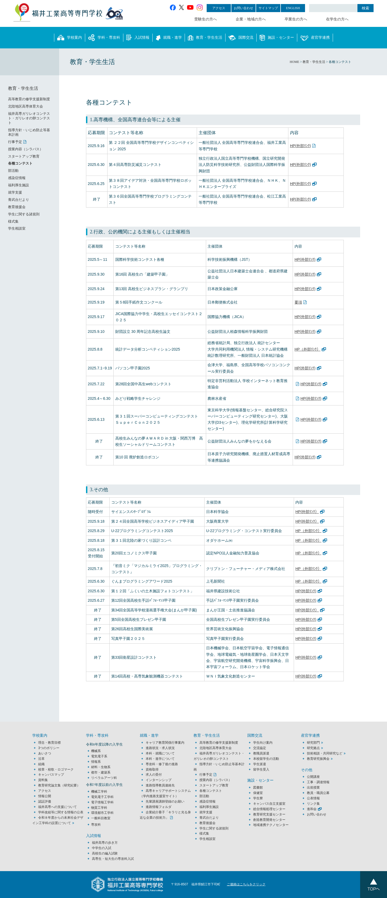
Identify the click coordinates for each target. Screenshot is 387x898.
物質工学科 (99, 808)
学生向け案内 (263, 742)
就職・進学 (169, 38)
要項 (298, 302)
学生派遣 (259, 764)
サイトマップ (268, 8)
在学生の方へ (337, 19)
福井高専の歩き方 (105, 842)
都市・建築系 (100, 772)
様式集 (13, 221)
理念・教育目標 (49, 742)
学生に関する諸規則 (24, 214)
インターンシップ (158, 780)
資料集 (43, 780)
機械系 (96, 751)
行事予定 (15, 142)
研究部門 (313, 742)
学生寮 (258, 798)
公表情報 (313, 798)
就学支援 (15, 192)
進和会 (312, 809)
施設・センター (277, 38)
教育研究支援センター (269, 814)
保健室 (258, 793)
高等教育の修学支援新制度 (29, 99)
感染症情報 (17, 178)
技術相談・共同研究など (324, 753)
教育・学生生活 (205, 38)
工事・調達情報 (318, 782)
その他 (306, 770)
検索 (365, 8)
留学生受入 (261, 769)
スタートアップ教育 (24, 156)
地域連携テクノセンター (271, 825)
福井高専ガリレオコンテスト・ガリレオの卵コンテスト (29, 118)
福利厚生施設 (18, 185)
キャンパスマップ (51, 774)
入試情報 (137, 38)
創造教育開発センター (269, 820)
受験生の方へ (205, 19)
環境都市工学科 (102, 813)
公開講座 (315, 777)
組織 (41, 764)
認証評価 (44, 801)
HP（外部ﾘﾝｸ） (307, 349)
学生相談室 (17, 228)
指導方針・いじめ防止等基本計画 (29, 132)
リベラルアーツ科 (104, 778)
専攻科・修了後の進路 (162, 764)
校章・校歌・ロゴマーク (56, 769)
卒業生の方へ (296, 19)
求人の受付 (154, 774)
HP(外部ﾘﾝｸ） (307, 511)
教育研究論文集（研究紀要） (59, 785)
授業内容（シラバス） (25, 149)
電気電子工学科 (102, 797)
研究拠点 (313, 748)
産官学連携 (315, 38)
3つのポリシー (48, 748)
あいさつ (44, 753)
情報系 (96, 762)
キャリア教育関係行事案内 (165, 742)
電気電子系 (99, 756)
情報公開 (44, 796)
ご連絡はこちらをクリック (246, 884)
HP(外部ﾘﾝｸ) (300, 146)
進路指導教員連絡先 (160, 785)
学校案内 (69, 38)
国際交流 (240, 38)
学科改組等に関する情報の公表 (60, 812)
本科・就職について (160, 753)
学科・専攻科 (104, 38)
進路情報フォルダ (158, 807)
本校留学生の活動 (266, 759)
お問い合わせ (243, 8)
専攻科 (96, 824)
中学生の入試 (101, 848)
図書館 (258, 787)
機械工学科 (99, 791)
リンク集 (313, 804)
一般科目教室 (100, 818)
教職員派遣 (261, 753)
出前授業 (313, 787)
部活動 (13, 171)
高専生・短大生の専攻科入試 (113, 859)
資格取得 (152, 769)
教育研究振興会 (318, 759)
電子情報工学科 (102, 802)
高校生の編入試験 (105, 853)
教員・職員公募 (318, 793)
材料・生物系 (100, 767)
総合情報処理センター (269, 809)
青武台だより (18, 200)
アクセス (218, 8)
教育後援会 (17, 207)
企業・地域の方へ (251, 19)
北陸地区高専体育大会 (25, 106)
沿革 (41, 759)
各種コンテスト (20, 163)
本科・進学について (160, 759)
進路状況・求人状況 (160, 748)
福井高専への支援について (57, 807)
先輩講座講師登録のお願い (165, 801)
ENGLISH (293, 8)
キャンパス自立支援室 (269, 804)
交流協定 (259, 748)
